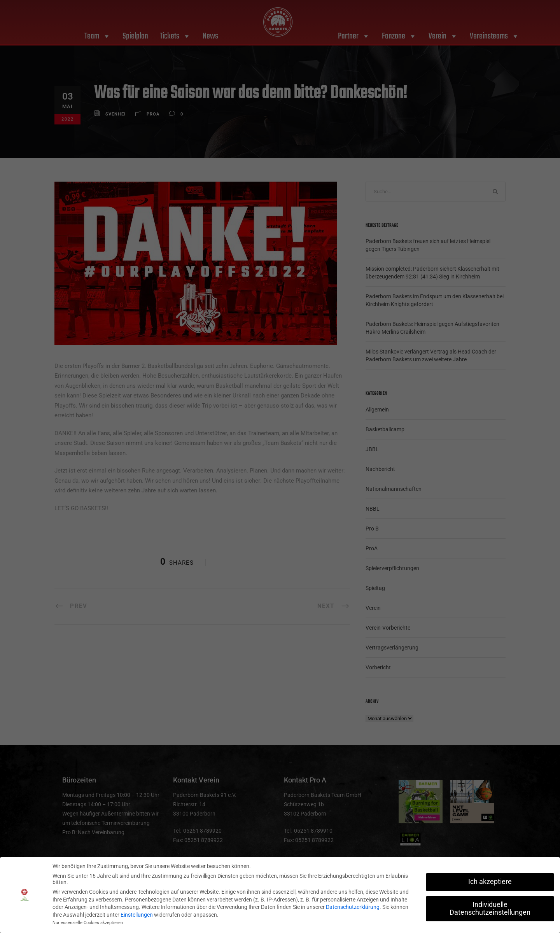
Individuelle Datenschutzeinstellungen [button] (490, 908)
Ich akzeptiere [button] (490, 881)
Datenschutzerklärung (353, 906)
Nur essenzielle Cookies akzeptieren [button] (87, 922)
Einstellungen (137, 914)
